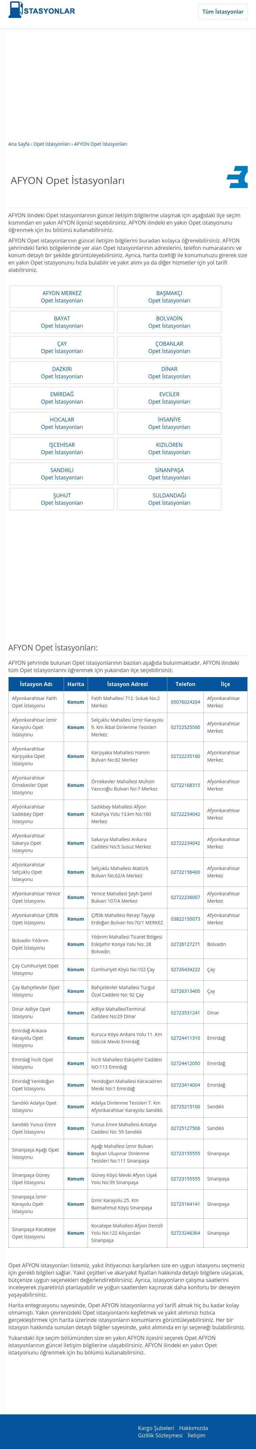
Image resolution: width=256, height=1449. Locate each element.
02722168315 (185, 785)
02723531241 (185, 1012)
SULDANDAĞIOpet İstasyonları (169, 499)
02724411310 (185, 1038)
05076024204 (185, 702)
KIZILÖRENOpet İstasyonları (169, 448)
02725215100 (185, 1106)
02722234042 (185, 814)
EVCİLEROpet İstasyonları (169, 398)
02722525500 (185, 727)
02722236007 (185, 897)
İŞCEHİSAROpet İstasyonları (62, 448)
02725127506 (185, 1128)
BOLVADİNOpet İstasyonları (169, 322)
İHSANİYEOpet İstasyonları (169, 423)
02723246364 (185, 1233)
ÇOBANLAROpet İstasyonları (169, 347)
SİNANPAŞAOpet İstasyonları (169, 473)
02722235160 (185, 756)
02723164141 (185, 1204)
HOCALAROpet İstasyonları (62, 423)
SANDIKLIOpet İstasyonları (62, 473)
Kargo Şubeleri (156, 1428)
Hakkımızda (193, 1428)
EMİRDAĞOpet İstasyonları (62, 398)
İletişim (197, 1435)
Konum (75, 702)
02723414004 (185, 1085)
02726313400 (185, 991)
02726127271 (185, 944)
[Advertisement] (128, 88)
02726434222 (185, 969)
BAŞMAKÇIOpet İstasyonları (169, 296)
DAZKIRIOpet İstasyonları (62, 372)
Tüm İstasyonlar (223, 11)
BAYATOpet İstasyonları (62, 322)
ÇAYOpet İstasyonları (62, 347)
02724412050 (185, 1063)
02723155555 (185, 1153)
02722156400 (185, 872)
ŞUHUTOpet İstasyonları (62, 499)
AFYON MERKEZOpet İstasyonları (62, 296)
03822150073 (185, 919)
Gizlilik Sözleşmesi (160, 1435)
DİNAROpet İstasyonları (169, 372)
